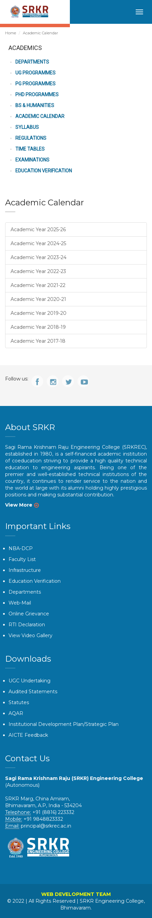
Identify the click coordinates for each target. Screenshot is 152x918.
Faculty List (22, 559)
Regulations (30, 138)
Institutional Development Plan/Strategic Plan (64, 724)
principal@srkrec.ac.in (46, 826)
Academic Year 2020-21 (38, 299)
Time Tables (30, 149)
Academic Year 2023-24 (38, 257)
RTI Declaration (27, 625)
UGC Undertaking (29, 681)
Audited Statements (33, 691)
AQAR (16, 713)
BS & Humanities (34, 105)
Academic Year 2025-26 (38, 229)
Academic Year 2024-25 (38, 243)
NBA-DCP (21, 548)
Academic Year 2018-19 (38, 327)
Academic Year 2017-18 (38, 341)
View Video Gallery (30, 635)
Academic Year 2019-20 (38, 313)
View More (18, 505)
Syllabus (27, 127)
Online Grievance (29, 614)
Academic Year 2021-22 (38, 285)
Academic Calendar (39, 116)
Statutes (19, 702)
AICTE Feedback (28, 735)
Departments (32, 62)
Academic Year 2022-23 (38, 271)
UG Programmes (35, 72)
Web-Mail (20, 603)
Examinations (32, 160)
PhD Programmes (37, 94)
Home (10, 33)
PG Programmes (35, 83)
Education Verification (43, 170)
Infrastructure (25, 570)
